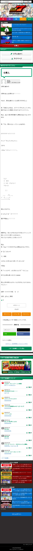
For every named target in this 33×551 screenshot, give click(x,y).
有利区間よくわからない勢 (11, 446)
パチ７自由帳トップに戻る (16, 348)
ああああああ (7, 400)
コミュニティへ (16, 514)
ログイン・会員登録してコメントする (17, 343)
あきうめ (6, 393)
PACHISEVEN (18, 547)
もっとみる (3, 484)
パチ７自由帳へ (5, 458)
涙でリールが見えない (10, 385)
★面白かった (16, 305)
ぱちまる (6, 438)
